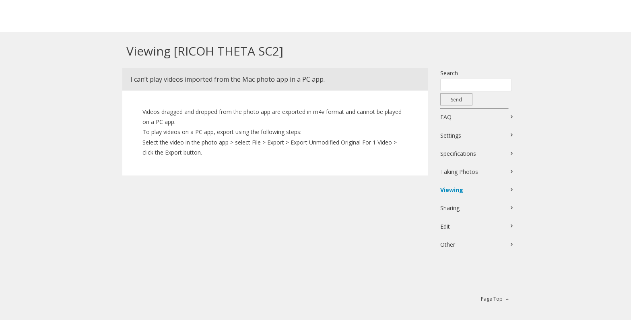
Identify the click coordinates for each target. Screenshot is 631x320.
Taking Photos (459, 171)
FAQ (446, 117)
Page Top (492, 298)
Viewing (451, 190)
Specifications (458, 153)
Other (447, 244)
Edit (445, 226)
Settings (450, 135)
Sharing (450, 208)
